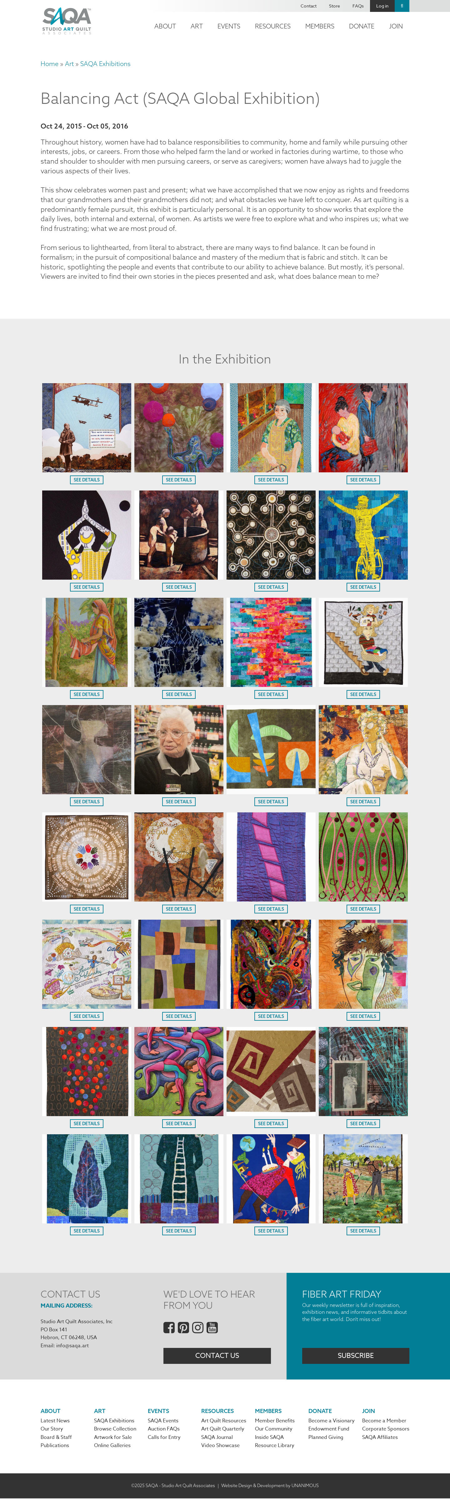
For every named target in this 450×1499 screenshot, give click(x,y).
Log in (382, 6)
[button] (86, 470)
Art (197, 26)
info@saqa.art (72, 1346)
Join (396, 26)
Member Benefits (275, 1421)
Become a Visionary (331, 1421)
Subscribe (356, 1356)
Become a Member (384, 1421)
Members (319, 26)
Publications (55, 1446)
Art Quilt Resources (223, 1421)
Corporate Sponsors (385, 1430)
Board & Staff (56, 1438)
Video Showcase (220, 1446)
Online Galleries (112, 1446)
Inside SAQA (269, 1438)
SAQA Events (163, 1421)
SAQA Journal (217, 1438)
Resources (273, 26)
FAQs (358, 6)
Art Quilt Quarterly (222, 1430)
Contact (309, 6)
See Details (87, 480)
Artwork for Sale (113, 1438)
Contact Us (217, 1356)
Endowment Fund (328, 1430)
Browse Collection (115, 1430)
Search (402, 6)
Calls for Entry (164, 1438)
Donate (361, 26)
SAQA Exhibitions (105, 64)
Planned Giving (325, 1438)
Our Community (273, 1430)
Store (334, 6)
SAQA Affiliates (380, 1438)
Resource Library (274, 1446)
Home (49, 64)
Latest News (55, 1421)
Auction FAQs (164, 1430)
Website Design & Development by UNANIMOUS (270, 1486)
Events (229, 26)
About (165, 26)
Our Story (52, 1430)
